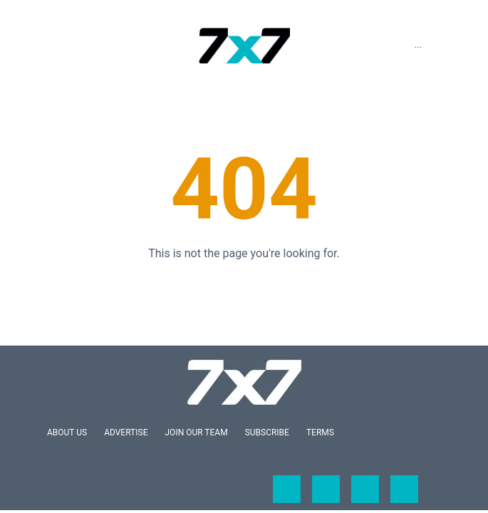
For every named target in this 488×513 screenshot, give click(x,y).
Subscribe (267, 432)
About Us (67, 432)
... (418, 44)
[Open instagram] (365, 489)
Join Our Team (196, 432)
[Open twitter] (326, 489)
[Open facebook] (287, 489)
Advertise (125, 432)
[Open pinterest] (404, 489)
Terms (320, 432)
